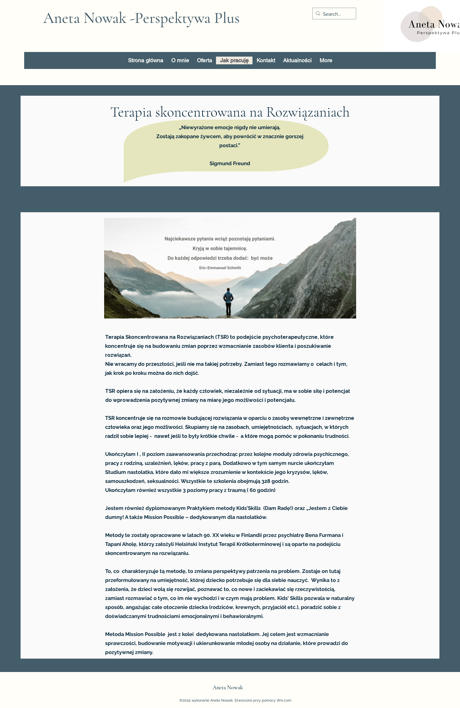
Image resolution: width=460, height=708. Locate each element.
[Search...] (334, 14)
